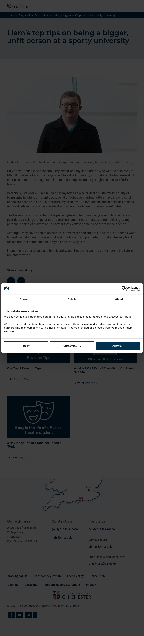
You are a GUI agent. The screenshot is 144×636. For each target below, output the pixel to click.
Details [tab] (72, 299)
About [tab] (119, 299)
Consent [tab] (25, 299)
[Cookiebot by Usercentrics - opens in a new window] (124, 289)
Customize (72, 345)
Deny (26, 345)
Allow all (117, 345)
